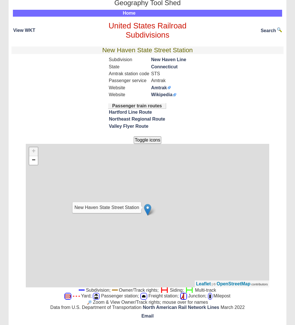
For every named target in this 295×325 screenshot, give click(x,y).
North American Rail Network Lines (181, 307)
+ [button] (34, 151)
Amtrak (159, 87)
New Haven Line (168, 59)
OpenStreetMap (233, 283)
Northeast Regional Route (137, 119)
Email (147, 316)
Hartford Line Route (130, 112)
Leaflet (203, 283)
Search (271, 30)
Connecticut (164, 66)
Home (129, 13)
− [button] (34, 160)
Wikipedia (162, 94)
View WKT (24, 30)
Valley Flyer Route (128, 126)
